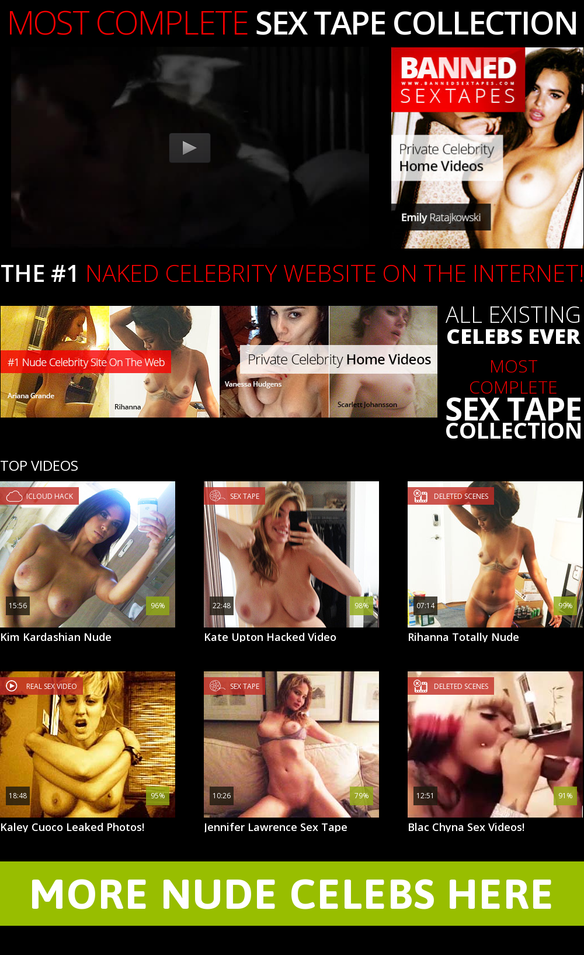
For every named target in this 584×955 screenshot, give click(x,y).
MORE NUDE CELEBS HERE (292, 894)
